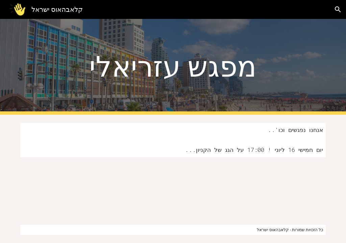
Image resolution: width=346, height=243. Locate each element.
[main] (172, 67)
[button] (338, 9)
